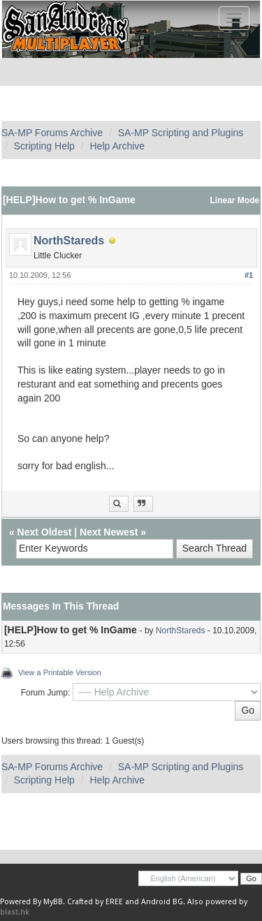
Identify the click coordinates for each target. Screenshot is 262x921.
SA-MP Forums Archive (52, 132)
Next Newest (109, 532)
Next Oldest (44, 532)
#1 (249, 275)
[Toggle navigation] (234, 18)
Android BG (162, 901)
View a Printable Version (59, 672)
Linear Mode (235, 200)
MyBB (53, 901)
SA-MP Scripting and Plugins (181, 132)
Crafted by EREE (95, 901)
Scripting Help (44, 146)
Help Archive (117, 146)
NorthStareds (69, 240)
